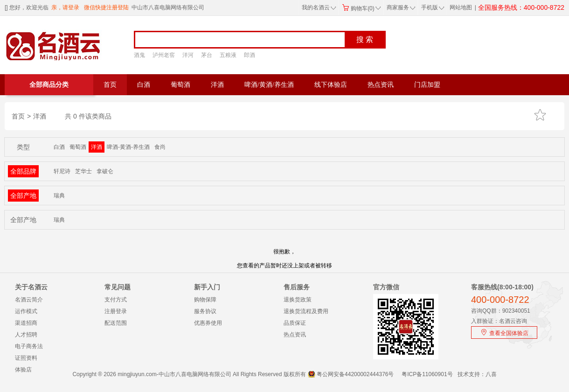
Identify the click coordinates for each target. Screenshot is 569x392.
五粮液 (228, 55)
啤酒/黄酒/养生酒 (269, 84)
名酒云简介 (29, 299)
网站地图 (461, 7)
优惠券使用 (208, 323)
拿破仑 (105, 171)
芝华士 (83, 171)
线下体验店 (330, 84)
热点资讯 (381, 84)
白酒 (143, 84)
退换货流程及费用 (306, 311)
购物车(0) (361, 8)
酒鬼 (139, 55)
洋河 (188, 55)
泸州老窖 (164, 55)
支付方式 (115, 299)
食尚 (160, 147)
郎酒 (249, 55)
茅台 (206, 55)
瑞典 (59, 195)
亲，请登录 (65, 7)
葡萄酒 (180, 84)
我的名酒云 (319, 7)
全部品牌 (23, 171)
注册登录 (115, 311)
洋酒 (217, 84)
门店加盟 (427, 84)
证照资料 (26, 358)
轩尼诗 (62, 171)
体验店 (23, 369)
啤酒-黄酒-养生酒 (128, 147)
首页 (110, 84)
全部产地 (23, 195)
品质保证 (295, 323)
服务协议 (205, 311)
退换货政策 (298, 299)
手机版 (431, 7)
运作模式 (26, 311)
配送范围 (115, 323)
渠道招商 (26, 323)
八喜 (491, 374)
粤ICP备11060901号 (427, 374)
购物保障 (205, 299)
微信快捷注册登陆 (106, 7)
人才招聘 (26, 334)
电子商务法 (29, 346)
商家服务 (401, 7)
